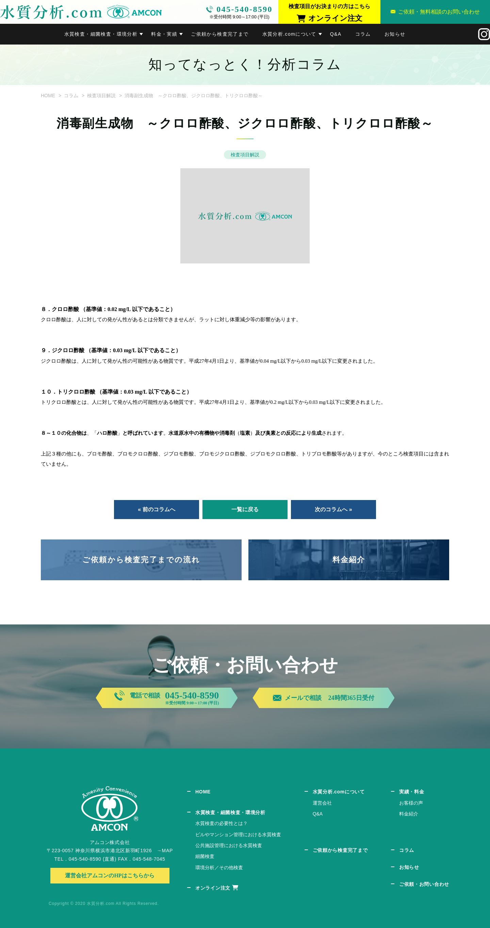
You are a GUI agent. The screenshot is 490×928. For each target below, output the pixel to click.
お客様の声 (411, 803)
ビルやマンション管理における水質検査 (238, 834)
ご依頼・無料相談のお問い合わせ (439, 12)
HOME (48, 95)
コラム (363, 34)
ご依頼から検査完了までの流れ (141, 559)
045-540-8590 (244, 9)
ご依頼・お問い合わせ (424, 884)
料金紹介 (348, 559)
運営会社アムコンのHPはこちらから (109, 875)
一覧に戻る (245, 509)
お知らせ (395, 34)
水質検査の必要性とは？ (221, 823)
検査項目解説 (101, 95)
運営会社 (322, 803)
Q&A (336, 34)
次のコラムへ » (333, 509)
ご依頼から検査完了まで (219, 34)
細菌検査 (204, 856)
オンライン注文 (212, 888)
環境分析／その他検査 (219, 867)
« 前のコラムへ (156, 509)
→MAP (165, 850)
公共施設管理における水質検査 (228, 845)
